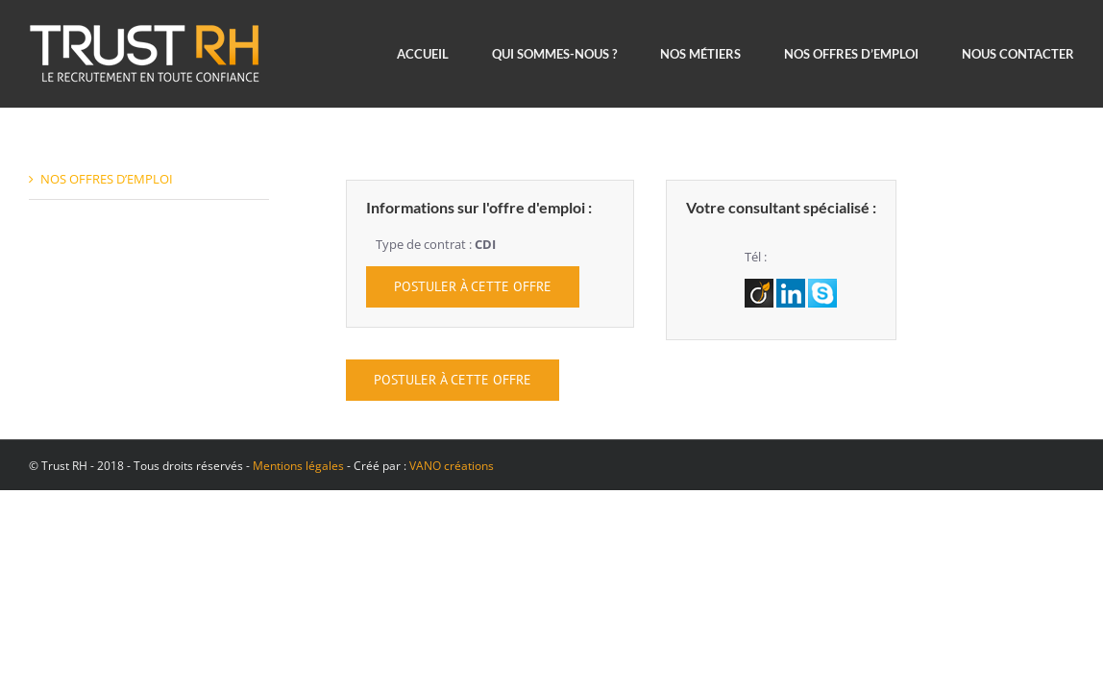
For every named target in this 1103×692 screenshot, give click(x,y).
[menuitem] (444, 54)
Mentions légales (298, 465)
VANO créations (451, 465)
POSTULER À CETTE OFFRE (473, 286)
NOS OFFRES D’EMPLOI (106, 178)
